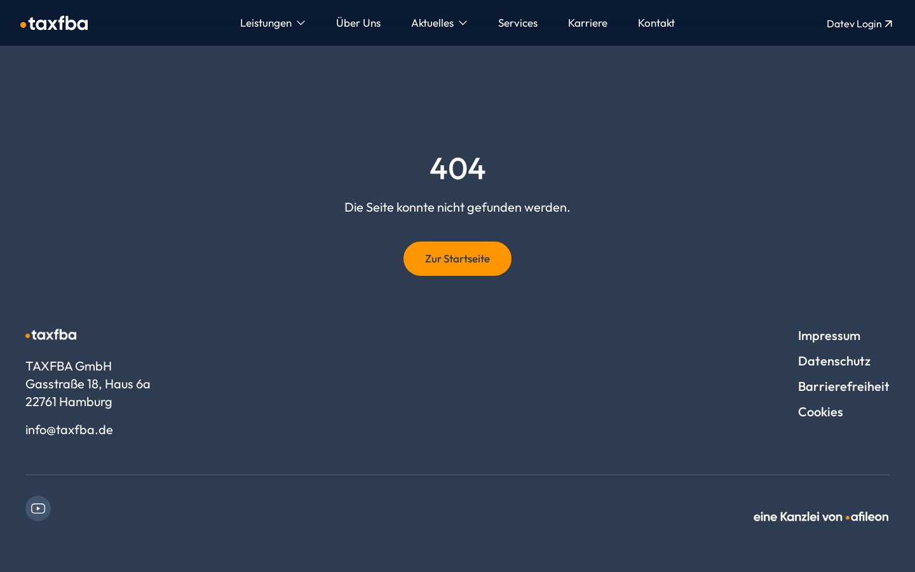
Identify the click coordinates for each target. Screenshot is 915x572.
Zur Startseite (457, 258)
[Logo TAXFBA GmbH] (54, 23)
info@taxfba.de (69, 429)
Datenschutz (834, 361)
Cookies (820, 411)
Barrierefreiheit (844, 386)
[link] (38, 508)
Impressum (829, 335)
